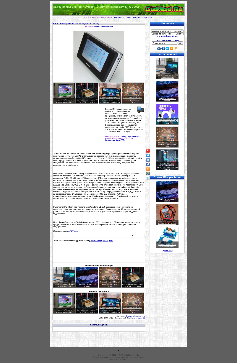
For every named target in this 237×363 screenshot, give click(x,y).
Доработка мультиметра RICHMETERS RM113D (167, 223)
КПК (122, 140)
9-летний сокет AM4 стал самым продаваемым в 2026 (132, 100)
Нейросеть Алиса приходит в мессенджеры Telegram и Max (167, 121)
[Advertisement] (78, 129)
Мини (118, 140)
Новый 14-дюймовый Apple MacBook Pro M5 (167, 77)
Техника (128, 17)
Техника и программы (118, 10)
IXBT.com (73, 231)
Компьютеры (138, 17)
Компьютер (118, 17)
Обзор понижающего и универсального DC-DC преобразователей (167, 244)
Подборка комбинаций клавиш (167, 99)
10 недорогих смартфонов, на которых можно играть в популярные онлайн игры (109, 100)
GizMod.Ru (149, 17)
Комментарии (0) (138, 318)
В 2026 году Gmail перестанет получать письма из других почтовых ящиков (167, 166)
